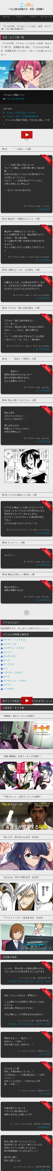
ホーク (7, 676)
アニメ (19, 17)
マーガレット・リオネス (15, 680)
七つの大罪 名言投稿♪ (15, 99)
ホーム (6, 17)
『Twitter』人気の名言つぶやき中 (20, 112)
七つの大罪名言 (42, 209)
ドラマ (33, 17)
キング (7, 660)
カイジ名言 (45, 1054)
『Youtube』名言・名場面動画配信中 (22, 116)
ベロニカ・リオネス (13, 672)
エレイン (8, 652)
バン (6, 668)
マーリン (8, 685)
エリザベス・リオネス (14, 648)
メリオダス (9, 689)
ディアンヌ (9, 664)
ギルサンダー (10, 656)
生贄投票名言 (43, 1127)
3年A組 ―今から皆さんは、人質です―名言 (29, 981)
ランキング (46, 17)
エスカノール (10, 644)
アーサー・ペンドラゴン (15, 640)
